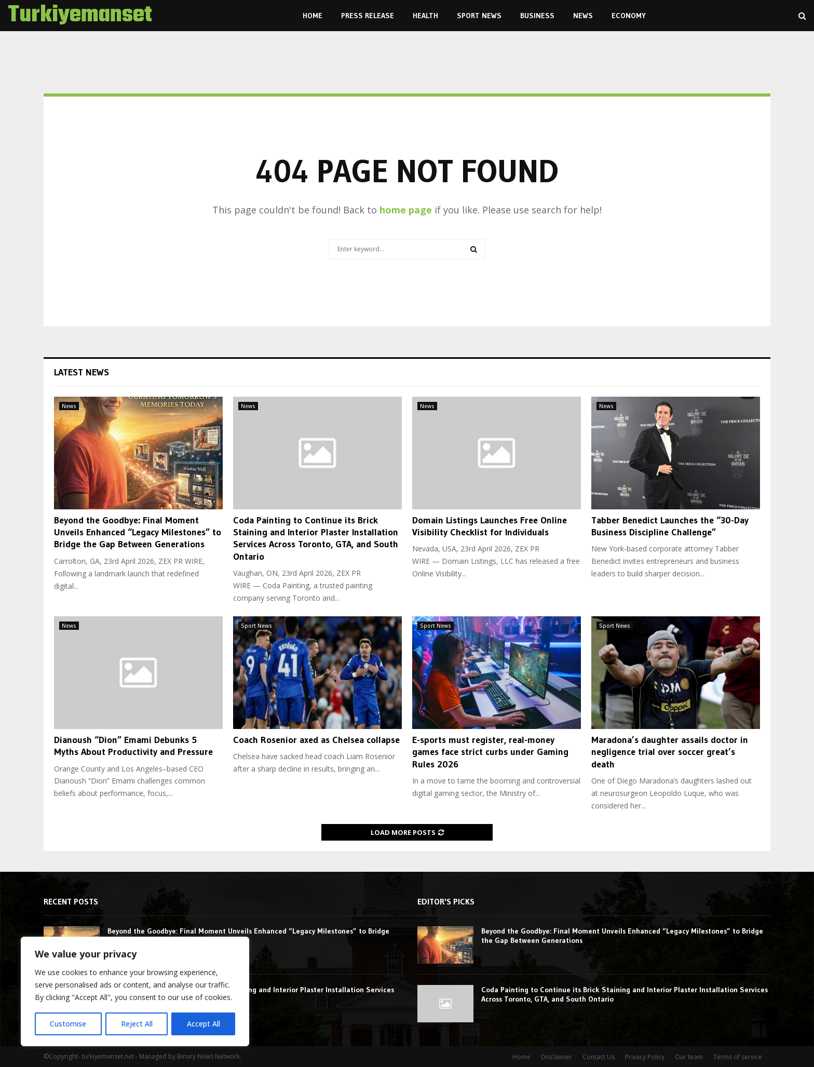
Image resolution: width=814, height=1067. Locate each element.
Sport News (479, 15)
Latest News (81, 372)
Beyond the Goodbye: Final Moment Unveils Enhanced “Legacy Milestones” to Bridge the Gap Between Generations (137, 532)
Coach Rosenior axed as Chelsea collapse (316, 740)
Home (312, 15)
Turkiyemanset (80, 15)
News (583, 15)
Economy (629, 15)
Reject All (136, 1024)
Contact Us (598, 1056)
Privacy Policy (644, 1056)
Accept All (203, 1024)
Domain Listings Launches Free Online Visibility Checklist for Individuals (489, 526)
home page (405, 210)
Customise (68, 1024)
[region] (135, 991)
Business (537, 15)
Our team (689, 1056)
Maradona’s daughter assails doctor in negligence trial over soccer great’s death (669, 752)
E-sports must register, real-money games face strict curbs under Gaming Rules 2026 (490, 752)
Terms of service (737, 1056)
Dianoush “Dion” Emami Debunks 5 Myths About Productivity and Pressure (133, 746)
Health (425, 15)
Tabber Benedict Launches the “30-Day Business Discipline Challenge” (670, 526)
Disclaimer (556, 1056)
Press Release (367, 15)
